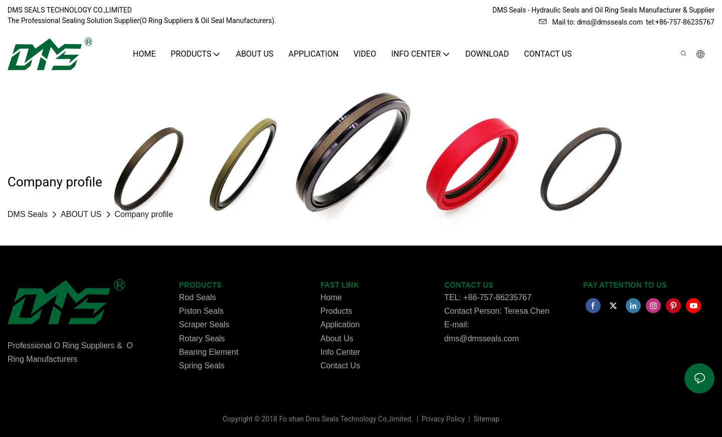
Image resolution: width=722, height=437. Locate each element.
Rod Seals (197, 297)
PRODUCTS (200, 285)
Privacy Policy (444, 419)
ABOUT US (81, 214)
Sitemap (485, 419)
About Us (336, 338)
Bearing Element (208, 352)
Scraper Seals (204, 324)
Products (336, 311)
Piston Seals (201, 311)
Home (331, 297)
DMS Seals (28, 214)
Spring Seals (202, 365)
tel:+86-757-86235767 (680, 22)
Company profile (144, 214)
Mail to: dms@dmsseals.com (591, 22)
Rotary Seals (202, 338)
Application (339, 324)
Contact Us (340, 365)
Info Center (340, 352)
